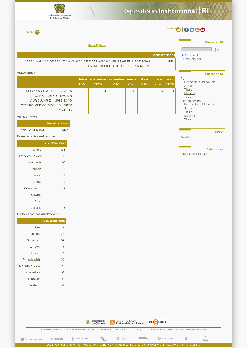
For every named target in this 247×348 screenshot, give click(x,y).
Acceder (187, 136)
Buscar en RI (190, 55)
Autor (188, 85)
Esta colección (192, 59)
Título (188, 89)
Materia (189, 93)
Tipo (187, 97)
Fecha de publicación (199, 82)
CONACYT (121, 335)
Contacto (171, 28)
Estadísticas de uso (194, 153)
